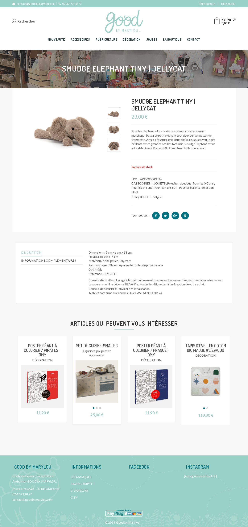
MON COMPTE (82, 483)
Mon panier (228, 3)
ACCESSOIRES (80, 39)
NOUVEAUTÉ (56, 39)
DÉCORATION (131, 39)
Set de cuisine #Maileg (97, 345)
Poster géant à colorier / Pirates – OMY (42, 350)
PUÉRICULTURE (106, 39)
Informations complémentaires (48, 260)
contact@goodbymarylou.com (33, 3)
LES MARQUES (81, 477)
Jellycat (157, 197)
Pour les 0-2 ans (203, 183)
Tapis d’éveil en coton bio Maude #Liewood (205, 348)
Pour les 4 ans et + (165, 187)
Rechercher (23, 21)
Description (31, 252)
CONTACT (193, 39)
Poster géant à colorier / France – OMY (151, 350)
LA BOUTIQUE (172, 39)
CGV (74, 497)
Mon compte (207, 3)
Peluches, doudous (179, 183)
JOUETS (151, 39)
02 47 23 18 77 (70, 3)
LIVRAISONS (79, 490)
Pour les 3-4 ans (141, 187)
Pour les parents (189, 187)
